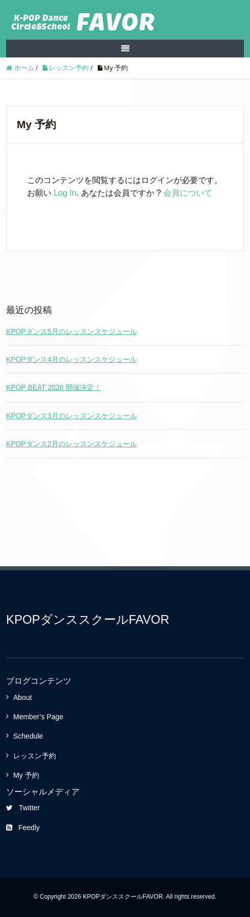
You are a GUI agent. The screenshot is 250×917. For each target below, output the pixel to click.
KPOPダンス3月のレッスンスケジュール (71, 416)
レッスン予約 (34, 756)
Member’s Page (38, 717)
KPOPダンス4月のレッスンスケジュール (71, 359)
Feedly (23, 827)
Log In (64, 193)
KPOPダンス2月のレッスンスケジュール (71, 444)
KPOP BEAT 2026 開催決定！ (53, 387)
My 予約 (26, 775)
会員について (187, 193)
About (22, 697)
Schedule (28, 736)
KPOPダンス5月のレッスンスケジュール (71, 331)
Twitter (23, 808)
